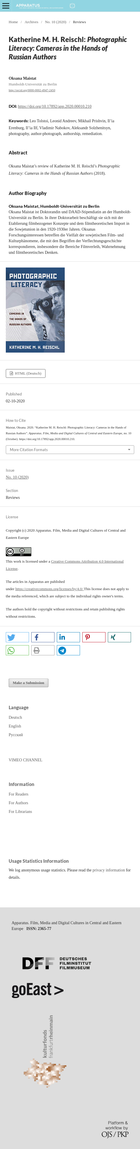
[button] (17, 637)
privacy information (108, 870)
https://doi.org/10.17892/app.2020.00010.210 (55, 106)
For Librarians (20, 811)
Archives (31, 22)
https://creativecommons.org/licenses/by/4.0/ (49, 589)
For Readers (18, 794)
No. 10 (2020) (55, 22)
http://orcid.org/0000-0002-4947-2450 (32, 90)
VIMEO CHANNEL (25, 760)
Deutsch (15, 717)
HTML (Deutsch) (27, 373)
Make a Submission (28, 683)
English (15, 726)
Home (13, 22)
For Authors (18, 803)
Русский (16, 735)
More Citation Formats (29, 449)
